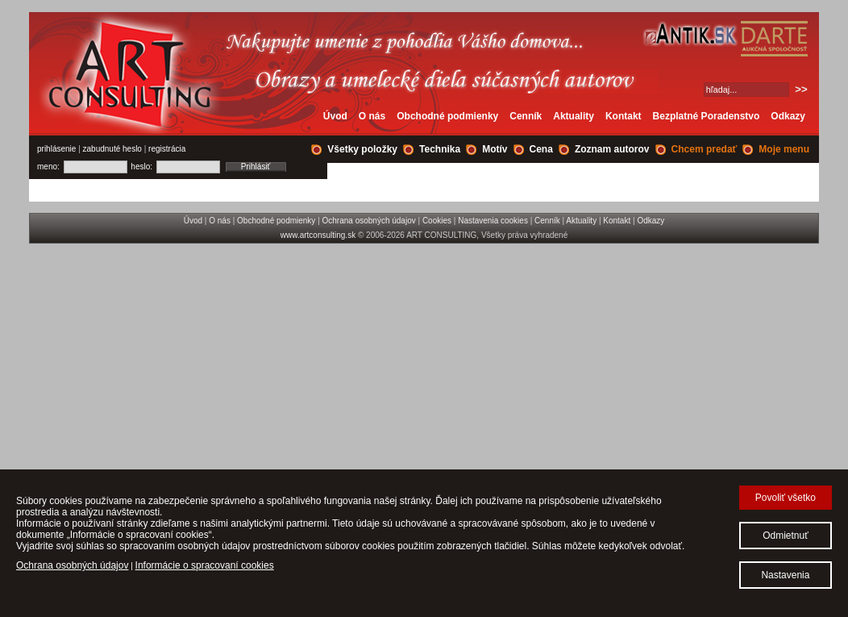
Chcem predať (704, 149)
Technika (439, 149)
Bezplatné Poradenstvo (706, 116)
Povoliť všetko (785, 497)
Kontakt (623, 116)
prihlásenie (56, 148)
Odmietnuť (786, 535)
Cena (541, 149)
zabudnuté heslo (112, 148)
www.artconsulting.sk (318, 235)
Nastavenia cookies (493, 220)
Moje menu (784, 149)
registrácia (166, 148)
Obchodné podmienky (447, 116)
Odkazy (788, 116)
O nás (372, 116)
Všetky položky (362, 149)
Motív (494, 149)
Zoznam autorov (612, 149)
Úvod (335, 116)
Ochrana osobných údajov (369, 220)
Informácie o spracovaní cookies (204, 565)
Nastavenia (785, 575)
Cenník (525, 116)
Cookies (436, 220)
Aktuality (573, 116)
